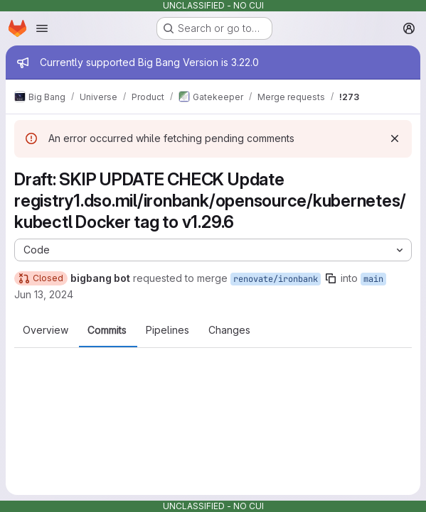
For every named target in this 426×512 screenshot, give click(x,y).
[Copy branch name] (330, 278)
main (373, 279)
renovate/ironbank (275, 279)
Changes (229, 330)
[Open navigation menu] (42, 28)
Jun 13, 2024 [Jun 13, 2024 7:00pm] (43, 294)
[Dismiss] (394, 138)
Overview (45, 330)
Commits (107, 330)
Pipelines (167, 330)
